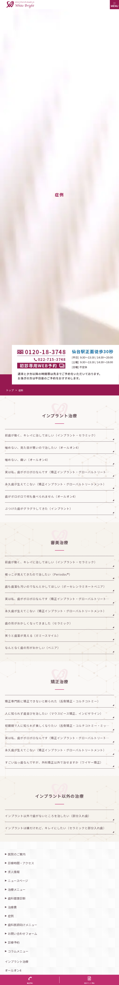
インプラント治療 (16, 961)
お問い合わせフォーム (22, 933)
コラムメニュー (18, 951)
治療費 (12, 907)
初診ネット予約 (89, 983)
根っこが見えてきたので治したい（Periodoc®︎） (38, 574)
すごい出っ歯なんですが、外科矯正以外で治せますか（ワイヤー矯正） (54, 762)
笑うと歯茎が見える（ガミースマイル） (32, 635)
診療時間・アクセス (21, 863)
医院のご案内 (16, 854)
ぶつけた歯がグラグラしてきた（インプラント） (38, 508)
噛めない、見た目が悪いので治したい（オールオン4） (42, 447)
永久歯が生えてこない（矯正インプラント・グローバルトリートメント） (55, 484)
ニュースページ (18, 880)
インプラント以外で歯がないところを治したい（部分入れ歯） (48, 816)
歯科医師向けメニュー (22, 924)
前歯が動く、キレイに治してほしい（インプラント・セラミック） (51, 435)
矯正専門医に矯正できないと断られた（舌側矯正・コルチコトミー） (52, 701)
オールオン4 (13, 970)
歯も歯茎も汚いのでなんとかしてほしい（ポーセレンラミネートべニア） (55, 586)
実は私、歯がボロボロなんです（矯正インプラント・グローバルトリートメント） (59, 472)
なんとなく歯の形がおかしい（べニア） (32, 648)
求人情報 (14, 871)
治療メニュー (16, 889)
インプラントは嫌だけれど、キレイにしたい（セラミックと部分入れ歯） (55, 828)
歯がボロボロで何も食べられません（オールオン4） (41, 496)
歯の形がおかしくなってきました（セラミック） (38, 623)
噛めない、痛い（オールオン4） (27, 460)
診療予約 (14, 942)
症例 (11, 915)
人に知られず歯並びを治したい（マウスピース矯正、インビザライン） (54, 713)
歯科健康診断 (16, 898)
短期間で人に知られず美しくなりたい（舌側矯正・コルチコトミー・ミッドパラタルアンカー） (59, 725)
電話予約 (30, 983)
